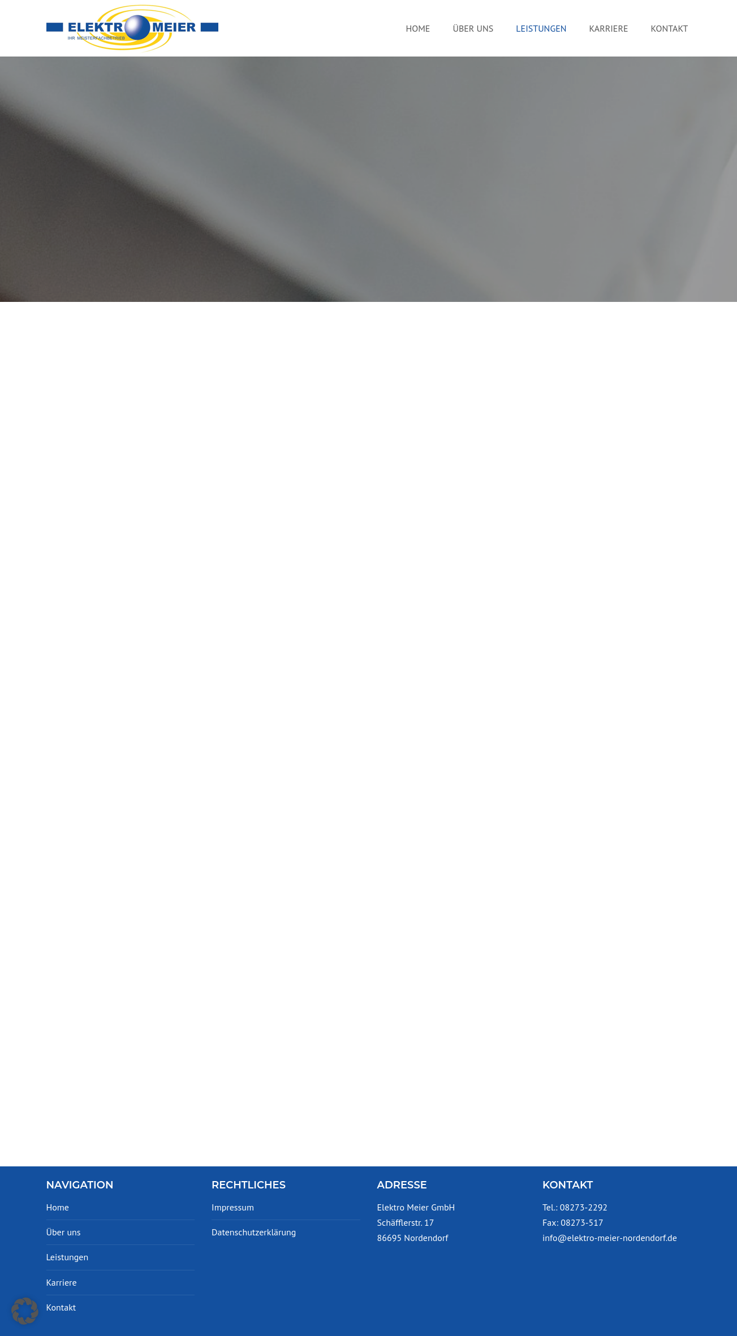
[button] (25, 1311)
